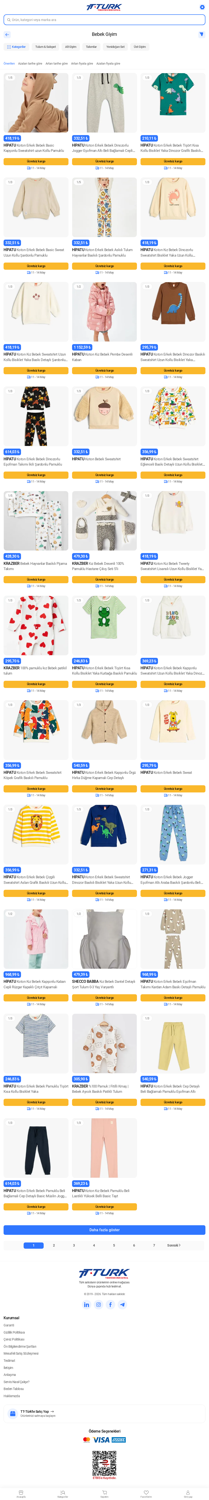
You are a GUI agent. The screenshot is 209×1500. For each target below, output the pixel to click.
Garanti (9, 1325)
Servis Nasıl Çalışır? (17, 1382)
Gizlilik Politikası (14, 1332)
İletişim (8, 1368)
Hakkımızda (12, 1396)
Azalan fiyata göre (108, 63)
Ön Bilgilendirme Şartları (20, 1346)
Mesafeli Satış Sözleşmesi (21, 1353)
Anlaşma (10, 1375)
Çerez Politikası (14, 1339)
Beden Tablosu (14, 1389)
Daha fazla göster (104, 1230)
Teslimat (9, 1361)
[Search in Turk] (104, 19)
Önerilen (9, 63)
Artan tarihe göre (57, 63)
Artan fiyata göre (82, 63)
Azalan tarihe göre (30, 63)
